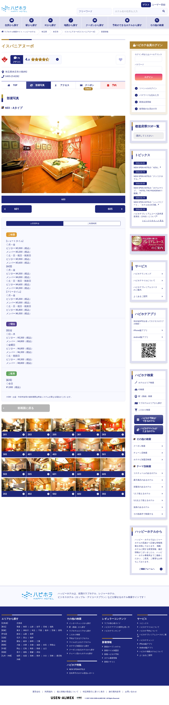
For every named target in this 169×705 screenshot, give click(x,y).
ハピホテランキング (149, 274)
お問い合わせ (131, 691)
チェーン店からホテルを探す (80, 653)
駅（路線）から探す (76, 627)
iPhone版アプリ (149, 330)
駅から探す (31, 22)
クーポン (87, 85)
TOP (12, 85)
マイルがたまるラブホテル (79, 642)
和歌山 (52, 645)
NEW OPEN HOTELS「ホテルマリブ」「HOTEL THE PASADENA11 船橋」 (148, 188)
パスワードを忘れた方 (149, 95)
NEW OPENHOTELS (76, 669)
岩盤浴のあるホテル (149, 487)
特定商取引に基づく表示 (93, 691)
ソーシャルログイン (148, 88)
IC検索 (139, 389)
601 (11, 208)
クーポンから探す (95, 22)
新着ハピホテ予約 (110, 654)
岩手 (38, 627)
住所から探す (11, 22)
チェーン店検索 (149, 453)
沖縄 (18, 659)
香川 (18, 652)
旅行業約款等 (115, 691)
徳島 (25, 652)
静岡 (31, 641)
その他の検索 (157, 22)
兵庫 (25, 645)
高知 (38, 652)
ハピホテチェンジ (145, 640)
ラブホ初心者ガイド (111, 623)
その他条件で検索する (149, 514)
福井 (31, 638)
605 (115, 208)
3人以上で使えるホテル (149, 500)
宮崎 (51, 656)
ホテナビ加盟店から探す (78, 646)
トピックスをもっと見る (153, 221)
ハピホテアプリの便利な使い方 (116, 627)
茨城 (53, 630)
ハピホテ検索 (144, 375)
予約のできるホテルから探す (127, 22)
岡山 (18, 648)
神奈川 (26, 630)
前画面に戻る (18, 408)
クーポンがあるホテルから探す (80, 650)
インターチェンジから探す (79, 623)
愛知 (18, 641)
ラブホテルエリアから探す (148, 403)
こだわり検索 (142, 410)
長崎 (31, 656)
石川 (18, 638)
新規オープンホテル (111, 647)
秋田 (25, 627)
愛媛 (31, 652)
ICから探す (50, 22)
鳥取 (31, 648)
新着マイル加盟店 (110, 650)
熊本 (38, 656)
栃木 (47, 630)
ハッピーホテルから (148, 531)
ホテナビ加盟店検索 (149, 459)
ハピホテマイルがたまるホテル (147, 430)
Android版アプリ (149, 337)
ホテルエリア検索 (144, 382)
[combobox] (136, 11)
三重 (38, 641)
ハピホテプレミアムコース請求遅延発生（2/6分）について (148, 213)
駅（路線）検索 (143, 396)
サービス (141, 266)
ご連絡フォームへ (147, 569)
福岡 (18, 656)
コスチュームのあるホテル (149, 473)
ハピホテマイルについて (149, 280)
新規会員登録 (145, 102)
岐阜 (25, 641)
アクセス (62, 85)
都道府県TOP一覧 (147, 126)
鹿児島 (59, 656)
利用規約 (49, 691)
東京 (18, 630)
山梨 (25, 634)
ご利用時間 (91, 223)
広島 (25, 648)
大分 (45, 656)
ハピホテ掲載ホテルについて (150, 651)
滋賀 (38, 645)
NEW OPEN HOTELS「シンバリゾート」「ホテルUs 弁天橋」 (148, 201)
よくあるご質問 (149, 296)
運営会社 (36, 691)
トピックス (142, 155)
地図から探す (71, 22)
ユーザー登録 (158, 4)
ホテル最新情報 (109, 658)
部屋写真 (37, 85)
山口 (45, 648)
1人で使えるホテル (149, 493)
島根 (38, 648)
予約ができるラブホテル (78, 638)
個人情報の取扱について (67, 691)
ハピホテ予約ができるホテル (146, 419)
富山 (25, 638)
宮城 (45, 627)
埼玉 (33, 630)
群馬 (60, 630)
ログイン (148, 77)
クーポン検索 (149, 446)
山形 (31, 627)
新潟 (18, 634)
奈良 (45, 645)
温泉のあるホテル (149, 507)
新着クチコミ (108, 662)
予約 (111, 85)
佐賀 (25, 656)
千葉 (40, 630)
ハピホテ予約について (147, 631)
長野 (31, 634)
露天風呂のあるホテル (149, 480)
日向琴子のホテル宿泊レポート (80, 673)
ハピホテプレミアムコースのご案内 (149, 288)
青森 (18, 627)
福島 (51, 627)
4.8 (27, 59)
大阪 (18, 645)
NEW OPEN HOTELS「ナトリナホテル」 (148, 175)
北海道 (19, 623)
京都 (31, 645)
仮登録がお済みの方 (148, 109)
